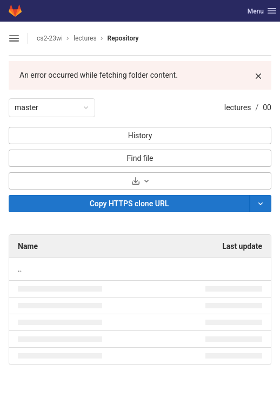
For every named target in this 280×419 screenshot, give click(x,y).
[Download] (140, 181)
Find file (140, 158)
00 (267, 107)
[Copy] (129, 203)
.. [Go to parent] (20, 269)
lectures (237, 107)
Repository (123, 38)
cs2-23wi (50, 38)
